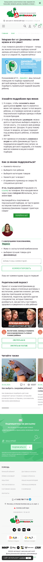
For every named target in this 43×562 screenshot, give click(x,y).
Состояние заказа (8, 489)
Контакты (5, 493)
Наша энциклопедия (30, 480)
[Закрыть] (40, 3)
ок (28, 558)
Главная (6, 33)
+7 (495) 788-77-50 (21, 500)
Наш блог (5, 480)
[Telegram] (30, 499)
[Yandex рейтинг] (13, 539)
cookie (22, 558)
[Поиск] (25, 26)
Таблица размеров (29, 485)
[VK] (24, 530)
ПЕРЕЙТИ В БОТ (21, 215)
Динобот (24, 78)
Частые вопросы (8, 485)
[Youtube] (29, 530)
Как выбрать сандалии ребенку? (17, 388)
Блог (14, 33)
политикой (33, 452)
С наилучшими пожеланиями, (16, 242)
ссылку (5, 190)
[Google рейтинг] (29, 539)
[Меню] (3, 26)
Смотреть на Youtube (19, 346)
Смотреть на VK (19, 340)
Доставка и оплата (29, 472)
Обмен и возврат (8, 476)
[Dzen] (19, 530)
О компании (26, 489)
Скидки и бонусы (28, 476)
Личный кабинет (8, 472)
